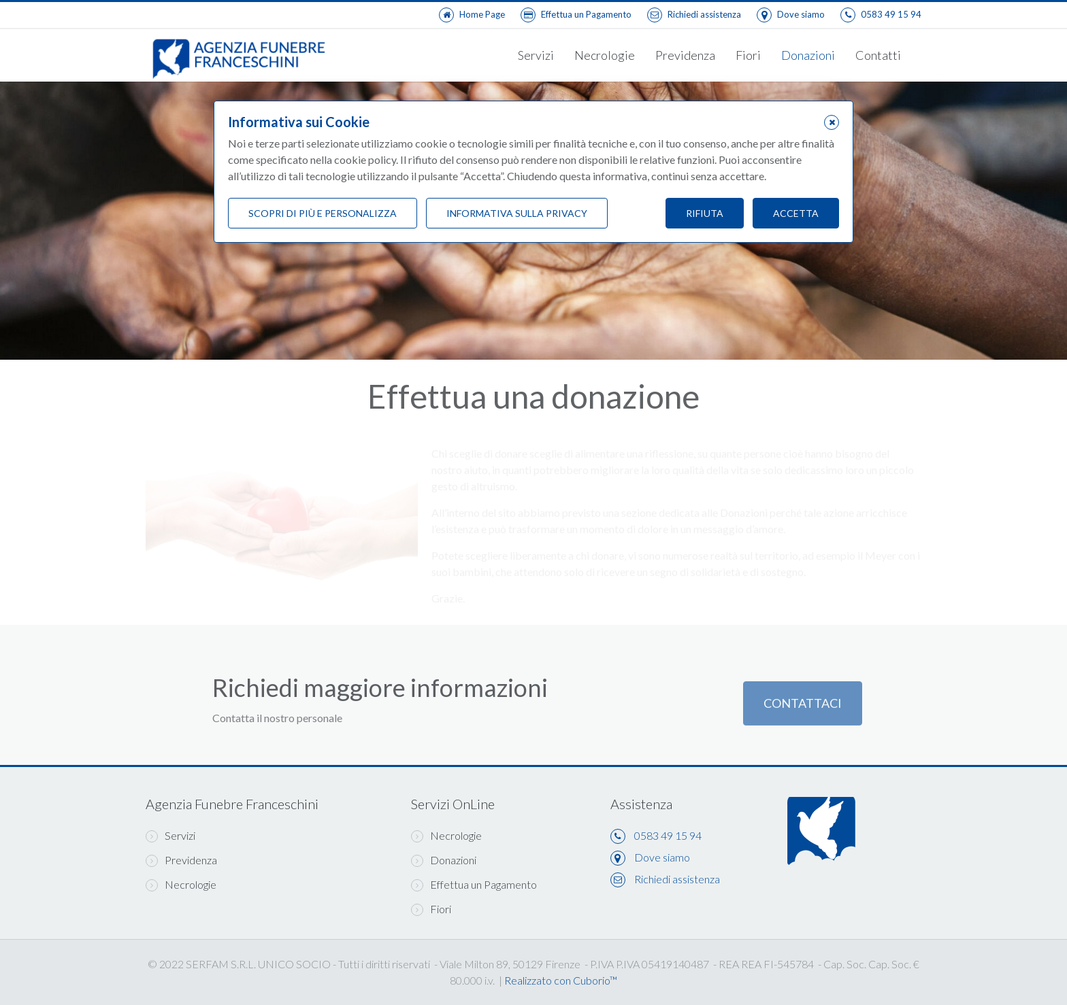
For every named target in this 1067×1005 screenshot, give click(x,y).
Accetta (796, 213)
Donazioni (808, 55)
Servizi (536, 55)
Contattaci (803, 709)
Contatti (878, 55)
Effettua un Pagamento (474, 884)
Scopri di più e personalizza (322, 213)
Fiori (748, 55)
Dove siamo (662, 857)
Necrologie (604, 55)
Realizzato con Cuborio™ (560, 980)
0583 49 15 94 (668, 835)
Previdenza (685, 55)
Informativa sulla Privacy (516, 213)
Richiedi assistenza (677, 878)
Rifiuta (704, 213)
